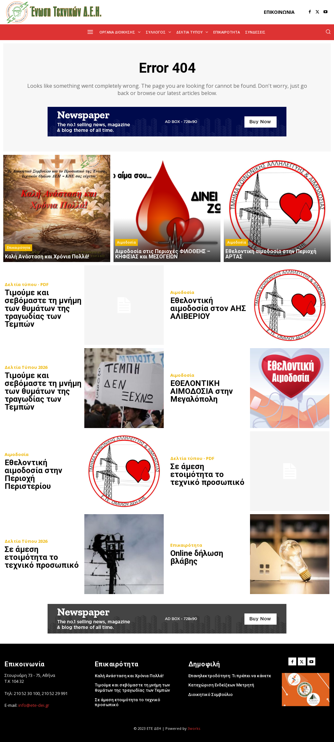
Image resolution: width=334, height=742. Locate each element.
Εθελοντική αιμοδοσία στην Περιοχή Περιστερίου (33, 474)
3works (194, 728)
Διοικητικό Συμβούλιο (210, 694)
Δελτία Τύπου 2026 (26, 367)
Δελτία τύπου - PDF (27, 284)
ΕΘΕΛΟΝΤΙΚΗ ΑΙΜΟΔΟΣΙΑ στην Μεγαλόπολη (201, 391)
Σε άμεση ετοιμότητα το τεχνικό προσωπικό (207, 474)
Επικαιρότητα (18, 248)
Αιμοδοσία (126, 242)
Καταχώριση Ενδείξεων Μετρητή (221, 684)
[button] (328, 31)
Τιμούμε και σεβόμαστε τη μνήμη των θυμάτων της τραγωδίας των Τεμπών (43, 308)
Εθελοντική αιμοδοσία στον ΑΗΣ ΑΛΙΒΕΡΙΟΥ (208, 308)
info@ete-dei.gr (33, 705)
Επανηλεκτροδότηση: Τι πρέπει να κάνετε (229, 675)
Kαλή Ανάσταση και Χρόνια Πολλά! (129, 675)
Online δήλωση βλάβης (196, 557)
